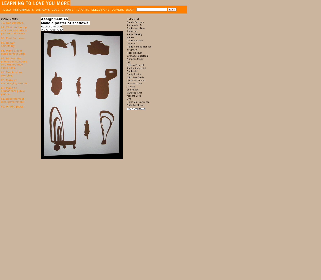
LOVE (56, 9)
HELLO (6, 9)
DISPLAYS (43, 9)
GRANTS (67, 9)
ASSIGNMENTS (23, 9)
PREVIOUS (132, 109)
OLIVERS (118, 9)
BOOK (130, 9)
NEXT (142, 109)
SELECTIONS (100, 9)
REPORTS (82, 9)
